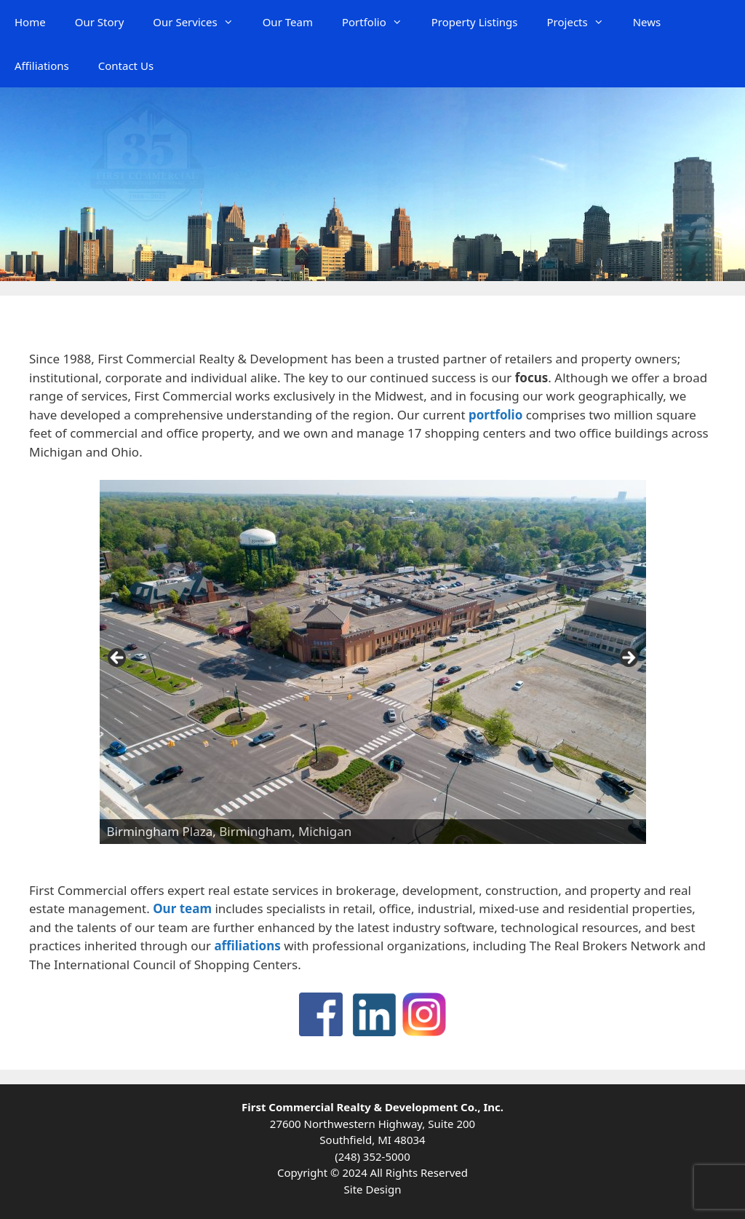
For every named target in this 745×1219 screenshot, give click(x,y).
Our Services (200, 22)
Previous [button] (118, 658)
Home (30, 22)
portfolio (495, 414)
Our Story (99, 22)
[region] (373, 662)
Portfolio (379, 22)
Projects (582, 22)
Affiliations (42, 65)
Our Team (288, 22)
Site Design (373, 1189)
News (647, 22)
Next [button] (628, 658)
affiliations (247, 945)
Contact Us (126, 65)
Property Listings (474, 22)
